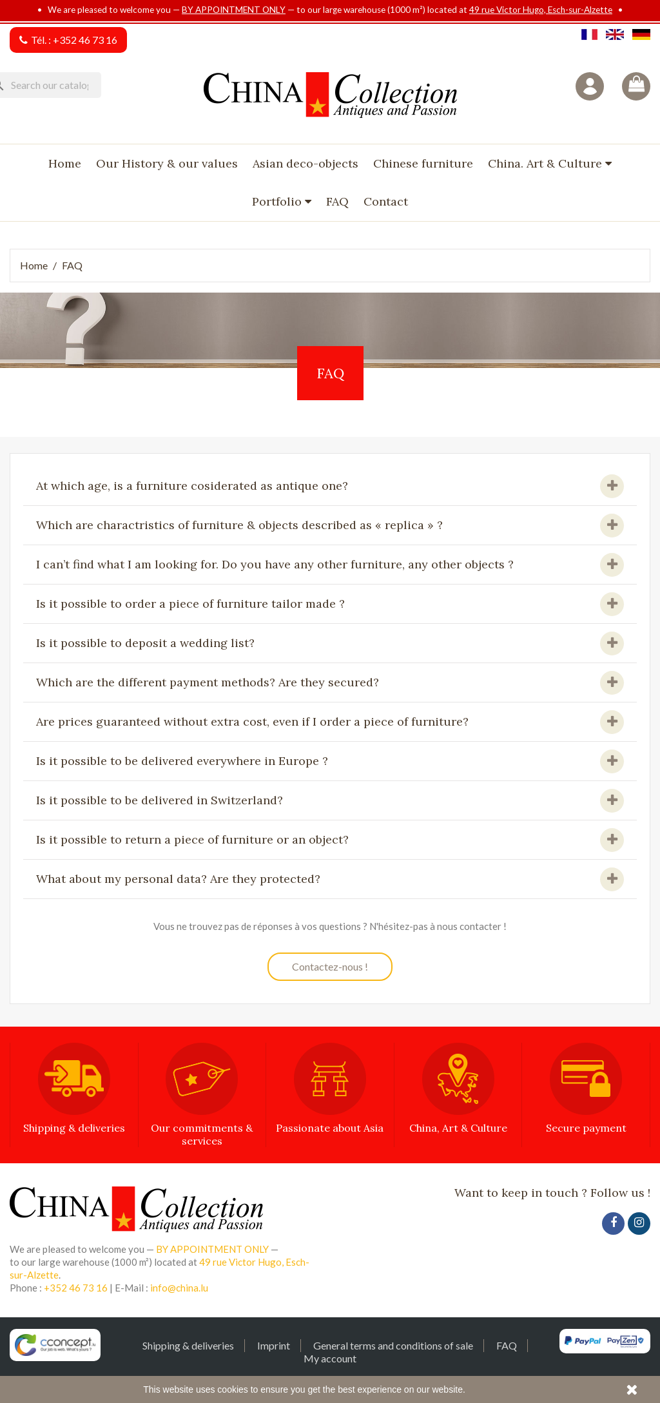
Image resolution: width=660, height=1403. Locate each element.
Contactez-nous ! (330, 966)
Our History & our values (167, 163)
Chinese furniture (423, 163)
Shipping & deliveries (188, 1345)
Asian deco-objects (305, 163)
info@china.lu (179, 1287)
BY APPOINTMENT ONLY (234, 10)
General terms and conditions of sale (393, 1345)
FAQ (337, 201)
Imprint (273, 1345)
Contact (386, 201)
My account (330, 1358)
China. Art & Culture (546, 163)
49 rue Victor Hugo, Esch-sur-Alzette (540, 10)
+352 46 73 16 (85, 40)
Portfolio (278, 201)
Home (64, 163)
